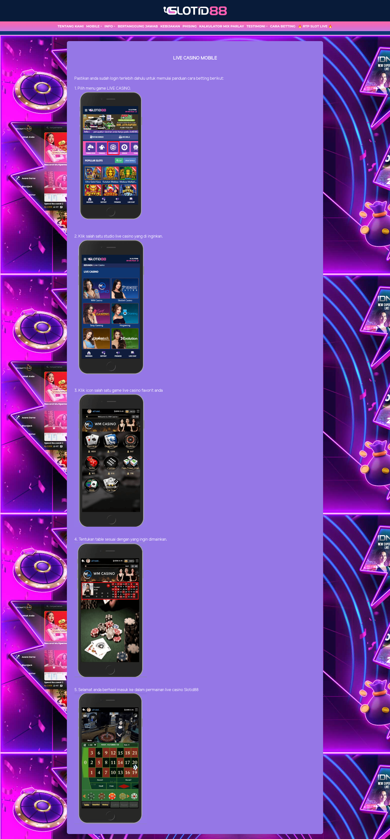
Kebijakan (170, 26)
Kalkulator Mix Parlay (221, 26)
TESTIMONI (255, 26)
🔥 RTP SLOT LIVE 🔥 (315, 26)
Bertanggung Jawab (138, 26)
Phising (190, 26)
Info (108, 26)
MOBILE (92, 26)
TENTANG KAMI (71, 26)
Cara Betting (282, 26)
